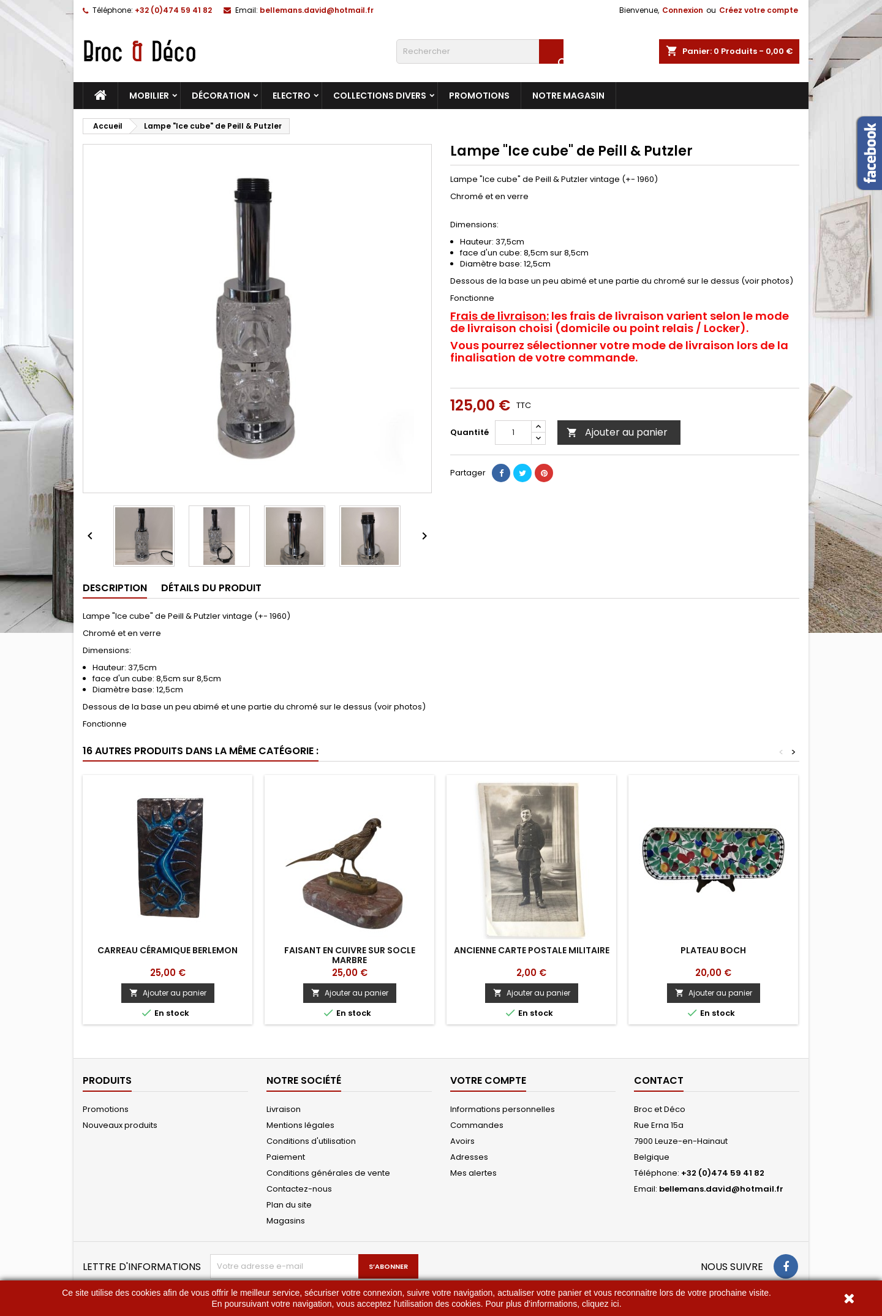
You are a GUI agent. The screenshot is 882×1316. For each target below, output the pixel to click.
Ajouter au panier (617, 432)
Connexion (682, 10)
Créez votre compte (758, 10)
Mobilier (149, 95)
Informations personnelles (502, 1109)
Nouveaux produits (120, 1125)
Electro (292, 95)
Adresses (469, 1157)
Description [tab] (115, 588)
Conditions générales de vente (328, 1173)
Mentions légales (300, 1125)
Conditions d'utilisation (311, 1141)
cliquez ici (600, 1304)
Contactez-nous (299, 1189)
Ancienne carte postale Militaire (531, 950)
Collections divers (379, 95)
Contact (659, 1080)
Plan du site (289, 1205)
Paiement (285, 1157)
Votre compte (488, 1080)
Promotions (479, 95)
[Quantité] (513, 432)
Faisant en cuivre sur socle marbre (349, 955)
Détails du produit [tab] (211, 588)
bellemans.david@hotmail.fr (317, 10)
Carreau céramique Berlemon (167, 950)
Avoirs (462, 1141)
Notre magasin (568, 95)
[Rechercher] (480, 51)
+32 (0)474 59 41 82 (173, 10)
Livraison (283, 1109)
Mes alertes (473, 1173)
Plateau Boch (713, 950)
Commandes (476, 1125)
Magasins (285, 1221)
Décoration (221, 95)
